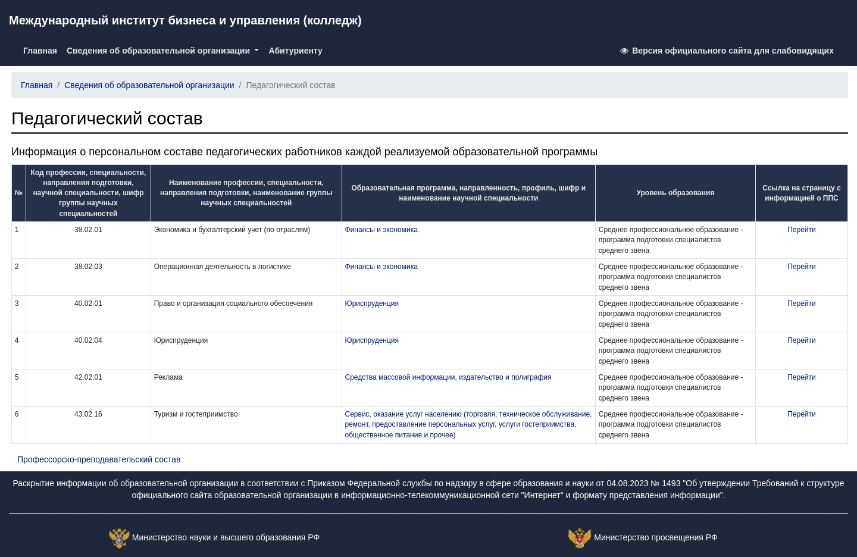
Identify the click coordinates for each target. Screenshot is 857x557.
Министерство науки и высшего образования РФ (226, 537)
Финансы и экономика (381, 230)
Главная (42, 49)
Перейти (801, 230)
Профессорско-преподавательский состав (98, 459)
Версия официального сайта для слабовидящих (726, 50)
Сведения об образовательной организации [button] (159, 50)
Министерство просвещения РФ (655, 537)
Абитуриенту (295, 50)
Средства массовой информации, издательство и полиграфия (448, 377)
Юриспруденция (372, 303)
